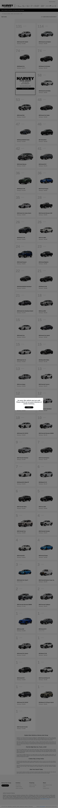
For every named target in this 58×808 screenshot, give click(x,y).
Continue (29, 407)
